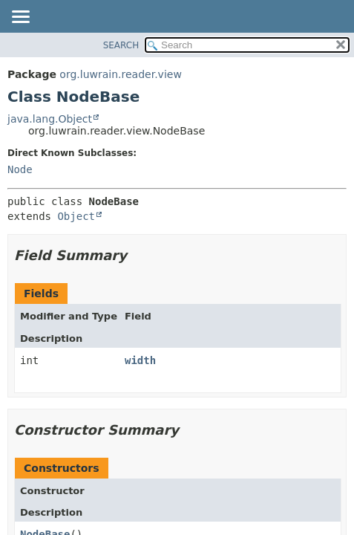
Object (76, 216)
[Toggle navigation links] (20, 17)
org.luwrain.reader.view (120, 74)
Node (20, 169)
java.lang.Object (49, 119)
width (140, 360)
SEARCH (121, 45)
